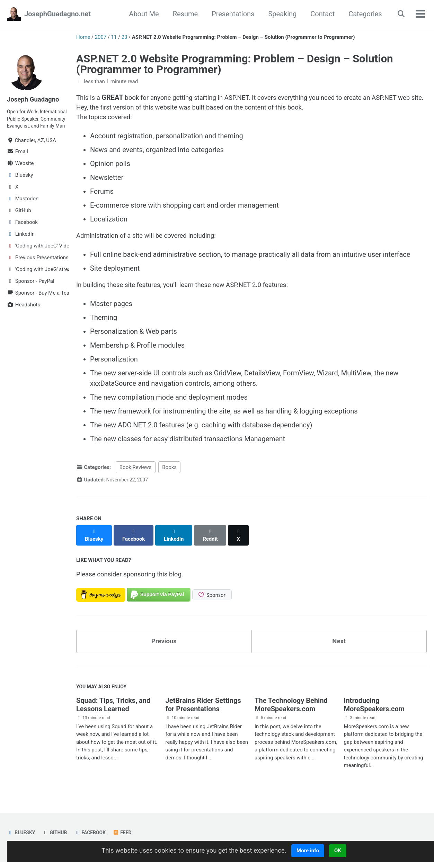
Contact (320, 14)
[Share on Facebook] (135, 536)
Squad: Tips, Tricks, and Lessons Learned (113, 707)
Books (169, 472)
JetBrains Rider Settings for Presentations (203, 707)
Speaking (279, 14)
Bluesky (22, 833)
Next (339, 641)
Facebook (93, 833)
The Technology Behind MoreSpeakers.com (291, 707)
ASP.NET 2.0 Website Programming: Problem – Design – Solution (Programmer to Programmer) (234, 64)
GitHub (57, 833)
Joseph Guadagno (35, 99)
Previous (164, 641)
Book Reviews (135, 472)
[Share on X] (243, 536)
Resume (182, 14)
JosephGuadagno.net (57, 14)
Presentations (230, 14)
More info (315, 850)
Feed (128, 833)
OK (345, 850)
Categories (362, 14)
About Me (141, 14)
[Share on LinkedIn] (176, 536)
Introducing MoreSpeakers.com (374, 707)
